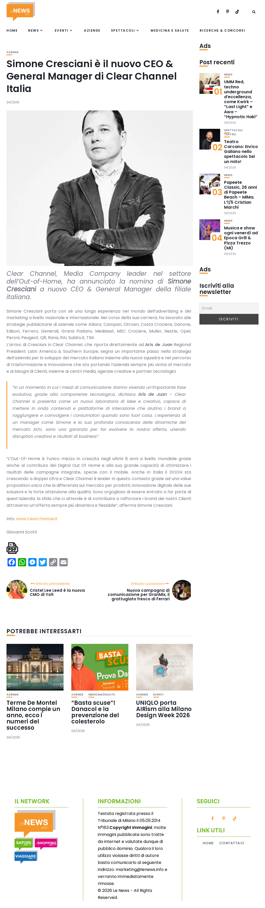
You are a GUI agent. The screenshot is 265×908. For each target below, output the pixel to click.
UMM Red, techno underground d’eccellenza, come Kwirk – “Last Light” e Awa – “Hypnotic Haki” (240, 99)
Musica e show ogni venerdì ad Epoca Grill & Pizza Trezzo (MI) (241, 238)
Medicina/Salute (101, 694)
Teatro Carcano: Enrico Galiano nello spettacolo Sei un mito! (241, 152)
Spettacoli (123, 30)
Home (12, 30)
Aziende (92, 30)
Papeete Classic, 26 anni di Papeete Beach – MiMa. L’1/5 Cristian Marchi (240, 194)
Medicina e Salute (170, 30)
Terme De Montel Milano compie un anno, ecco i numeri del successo (33, 715)
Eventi (61, 30)
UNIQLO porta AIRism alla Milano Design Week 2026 (164, 709)
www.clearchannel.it (37, 519)
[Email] (229, 308)
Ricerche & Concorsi (223, 30)
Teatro (230, 134)
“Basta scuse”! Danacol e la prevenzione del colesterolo (95, 712)
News (33, 30)
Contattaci (232, 843)
